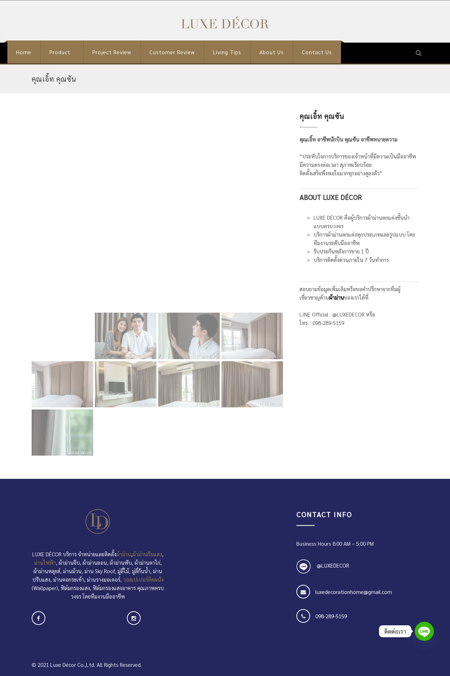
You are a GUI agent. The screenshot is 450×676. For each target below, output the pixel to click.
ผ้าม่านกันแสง (147, 554)
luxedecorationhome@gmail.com (353, 591)
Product (60, 52)
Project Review (111, 52)
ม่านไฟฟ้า (45, 562)
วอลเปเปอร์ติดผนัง (143, 579)
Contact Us (317, 52)
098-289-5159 (331, 616)
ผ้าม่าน (336, 297)
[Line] (424, 631)
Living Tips (227, 52)
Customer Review (172, 52)
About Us (271, 52)
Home (23, 52)
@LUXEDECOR (333, 565)
